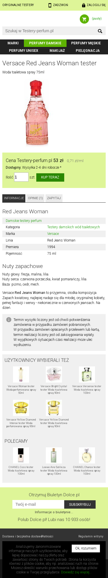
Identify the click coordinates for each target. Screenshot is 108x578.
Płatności (47, 536)
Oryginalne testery (18, 5)
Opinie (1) (35, 198)
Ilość (9, 177)
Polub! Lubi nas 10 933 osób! (54, 519)
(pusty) (97, 18)
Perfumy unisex (23, 51)
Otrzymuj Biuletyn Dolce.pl (54, 494)
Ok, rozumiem (85, 548)
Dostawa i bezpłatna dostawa (22, 536)
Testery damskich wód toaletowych (73, 227)
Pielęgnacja (88, 51)
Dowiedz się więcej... (76, 572)
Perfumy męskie (86, 43)
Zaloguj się (96, 5)
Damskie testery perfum (24, 221)
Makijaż (57, 51)
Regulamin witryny (90, 536)
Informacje (14, 198)
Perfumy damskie (45, 43)
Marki (13, 43)
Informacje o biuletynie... (54, 512)
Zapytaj (54, 198)
